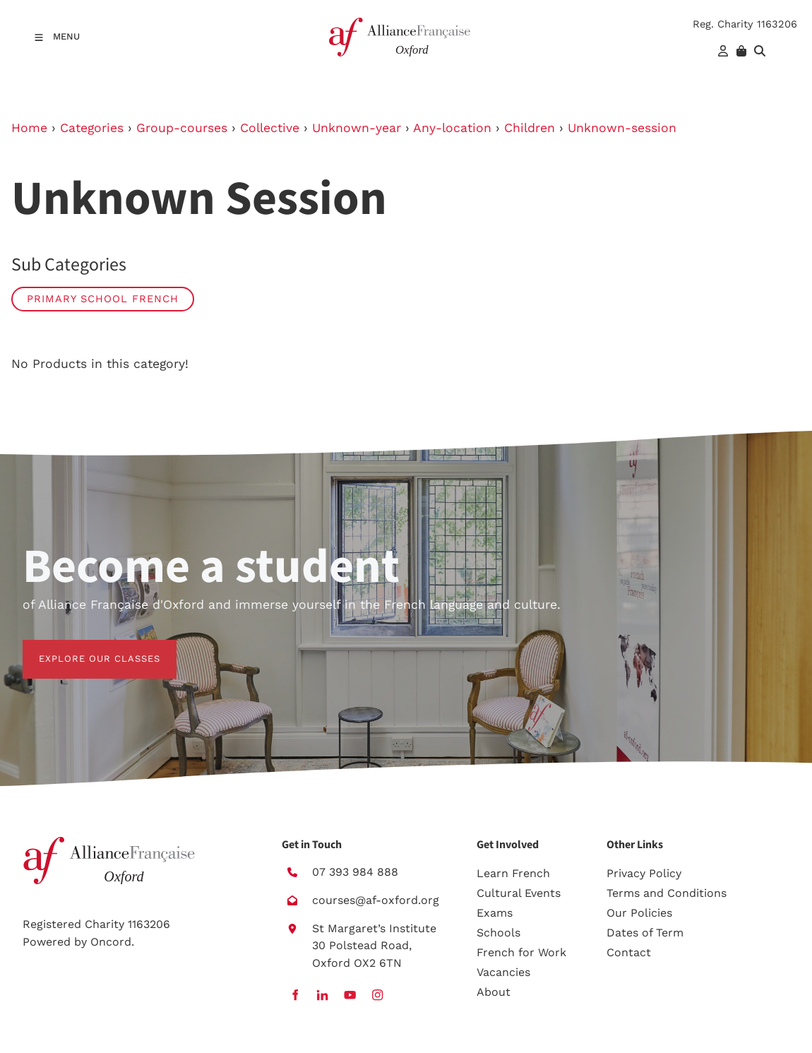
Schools (498, 932)
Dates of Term (645, 932)
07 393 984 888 (355, 872)
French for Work (521, 952)
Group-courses (181, 128)
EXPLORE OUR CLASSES (83, 648)
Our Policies (639, 913)
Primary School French (103, 298)
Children (529, 128)
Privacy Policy (644, 873)
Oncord (110, 941)
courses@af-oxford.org (375, 900)
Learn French (513, 873)
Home (29, 128)
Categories (92, 128)
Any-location (452, 128)
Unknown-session (622, 128)
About (494, 992)
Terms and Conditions (667, 893)
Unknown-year (356, 128)
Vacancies (503, 972)
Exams (495, 913)
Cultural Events (519, 893)
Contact (629, 952)
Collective (269, 128)
